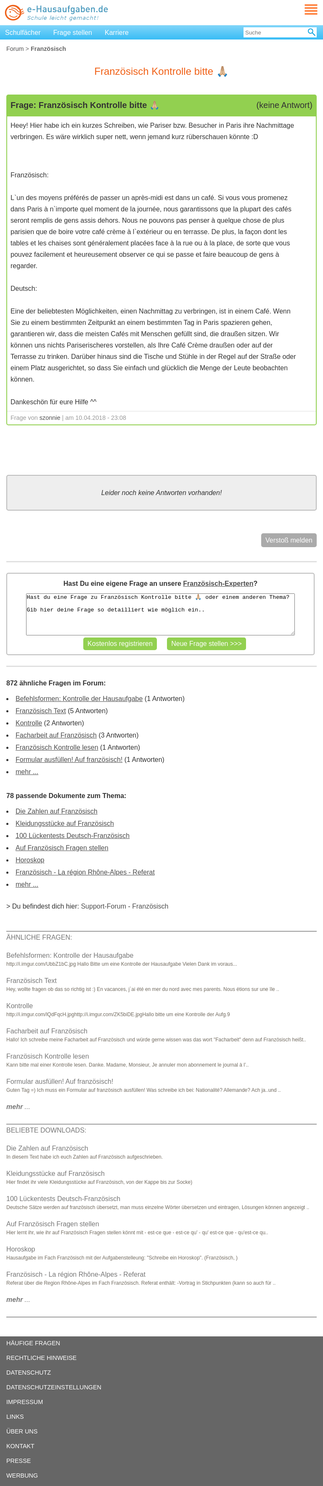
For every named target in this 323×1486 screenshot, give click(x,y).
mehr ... (27, 771)
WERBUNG (22, 1475)
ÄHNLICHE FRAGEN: (39, 937)
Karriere (117, 32)
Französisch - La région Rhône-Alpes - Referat (85, 872)
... (18, 1106)
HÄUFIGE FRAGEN (33, 1343)
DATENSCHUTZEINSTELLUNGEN (53, 1387)
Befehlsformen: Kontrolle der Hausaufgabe (79, 698)
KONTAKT (20, 1446)
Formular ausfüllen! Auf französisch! (69, 759)
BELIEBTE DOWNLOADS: (46, 1130)
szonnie (50, 417)
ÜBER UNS (21, 1431)
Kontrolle (29, 723)
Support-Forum (103, 906)
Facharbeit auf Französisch (56, 735)
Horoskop (30, 860)
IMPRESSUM (24, 1402)
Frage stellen (73, 32)
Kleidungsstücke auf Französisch (65, 823)
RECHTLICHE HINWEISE (41, 1357)
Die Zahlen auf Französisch (57, 811)
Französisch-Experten (218, 583)
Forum (15, 48)
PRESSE (18, 1460)
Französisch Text (41, 710)
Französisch (150, 906)
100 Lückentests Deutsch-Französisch (73, 835)
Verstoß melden (288, 540)
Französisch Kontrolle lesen (57, 747)
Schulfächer (23, 32)
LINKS (15, 1416)
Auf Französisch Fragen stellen (62, 847)
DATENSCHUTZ (28, 1372)
